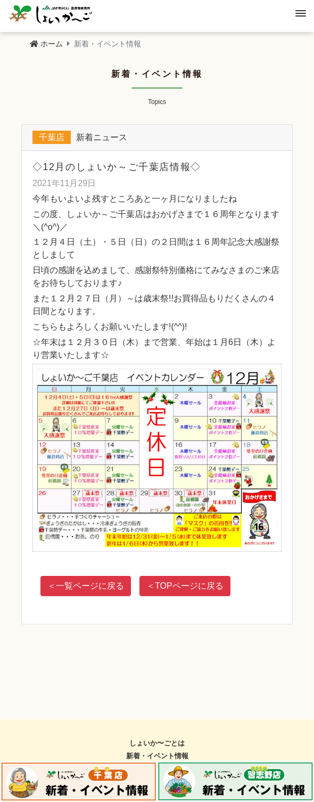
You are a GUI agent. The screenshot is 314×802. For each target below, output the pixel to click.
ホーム (46, 43)
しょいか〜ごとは (157, 743)
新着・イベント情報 (157, 756)
